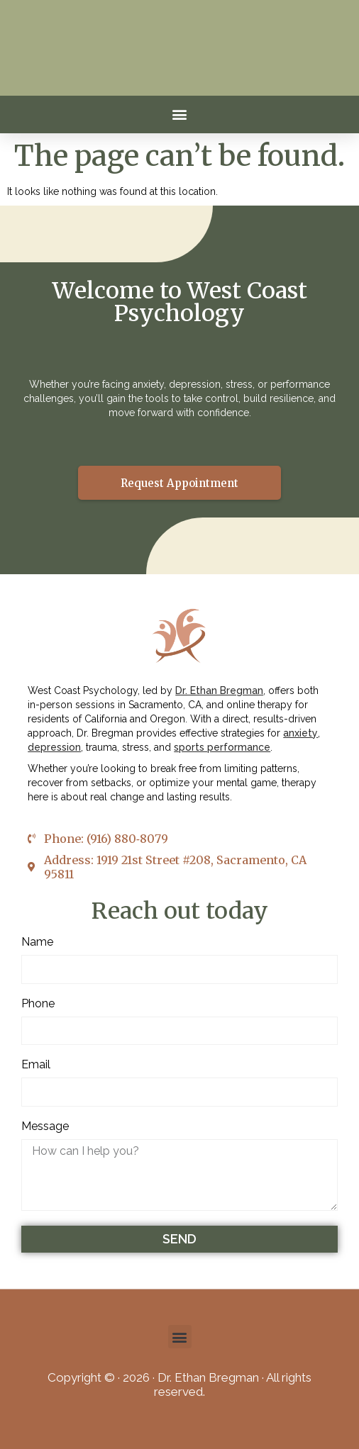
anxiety (300, 733)
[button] (180, 114)
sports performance (222, 747)
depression (54, 747)
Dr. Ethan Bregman (219, 690)
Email (35, 1065)
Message (45, 1127)
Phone (38, 1004)
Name (37, 942)
